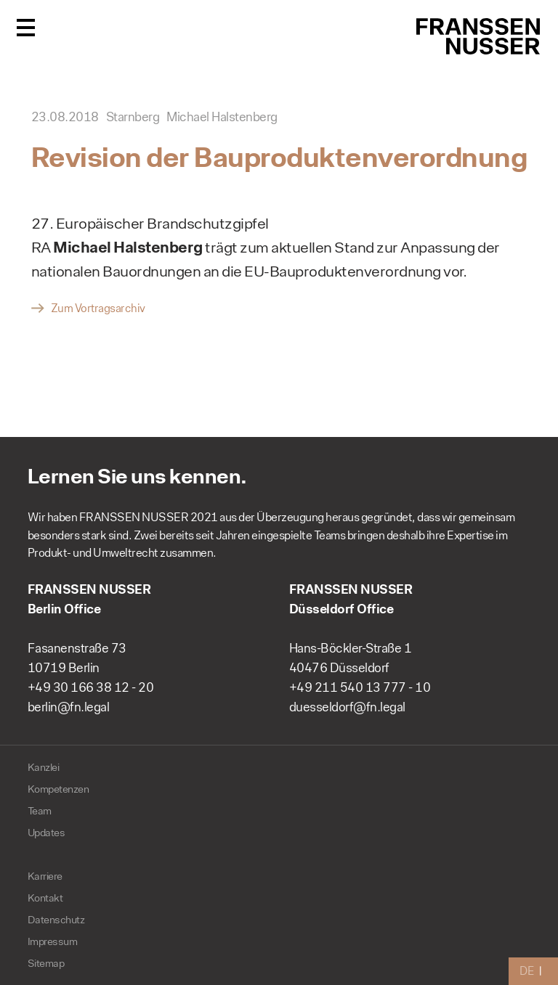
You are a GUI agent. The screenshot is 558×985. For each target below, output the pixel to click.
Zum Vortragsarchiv (98, 308)
